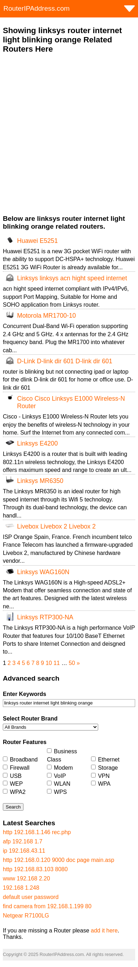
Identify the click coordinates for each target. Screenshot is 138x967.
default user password (31, 897)
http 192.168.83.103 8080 (35, 869)
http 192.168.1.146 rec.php (37, 832)
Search (13, 807)
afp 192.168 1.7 (22, 841)
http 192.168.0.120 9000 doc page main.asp (58, 860)
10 (49, 663)
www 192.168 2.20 (26, 878)
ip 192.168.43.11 (24, 851)
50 (72, 663)
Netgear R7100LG (26, 916)
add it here (104, 930)
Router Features (25, 742)
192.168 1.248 (21, 888)
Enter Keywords (24, 694)
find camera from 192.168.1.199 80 (47, 906)
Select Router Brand (30, 719)
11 (56, 663)
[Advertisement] (69, 134)
